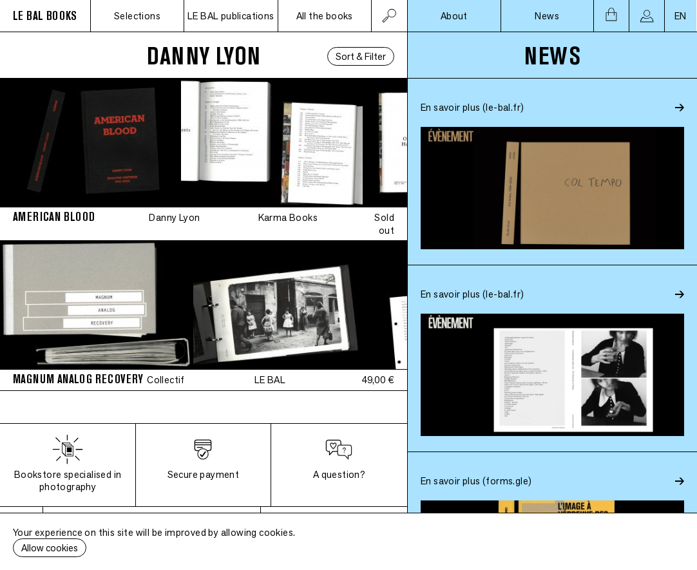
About (454, 16)
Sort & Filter (361, 56)
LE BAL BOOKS (45, 15)
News (547, 16)
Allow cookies (49, 548)
